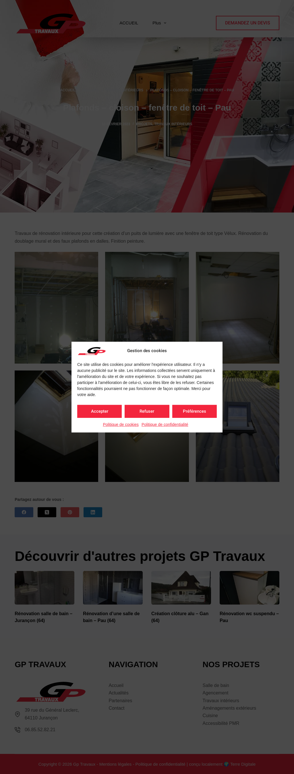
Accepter (99, 411)
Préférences (194, 411)
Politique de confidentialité (165, 424)
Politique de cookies (121, 424)
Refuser (147, 411)
